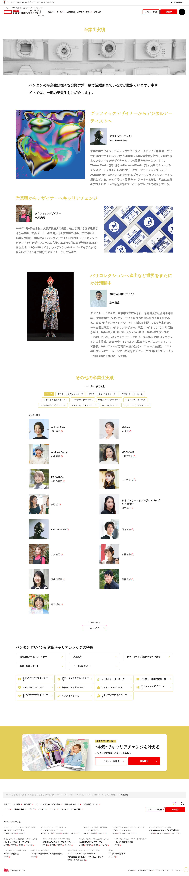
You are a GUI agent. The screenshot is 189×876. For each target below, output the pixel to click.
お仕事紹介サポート (95, 666)
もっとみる (98, 628)
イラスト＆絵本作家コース (55, 400)
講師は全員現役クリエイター (42, 657)
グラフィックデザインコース (70, 394)
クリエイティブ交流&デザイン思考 (149, 657)
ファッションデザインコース (53, 405)
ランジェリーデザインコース (84, 405)
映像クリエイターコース (109, 400)
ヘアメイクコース (110, 405)
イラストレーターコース (132, 394)
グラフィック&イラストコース (102, 394)
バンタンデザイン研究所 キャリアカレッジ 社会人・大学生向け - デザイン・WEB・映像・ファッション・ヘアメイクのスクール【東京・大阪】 (60, 795)
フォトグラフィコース (135, 400)
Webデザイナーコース (83, 400)
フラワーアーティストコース (136, 405)
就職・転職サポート (42, 666)
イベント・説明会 (152, 13)
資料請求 (171, 13)
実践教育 (95, 657)
